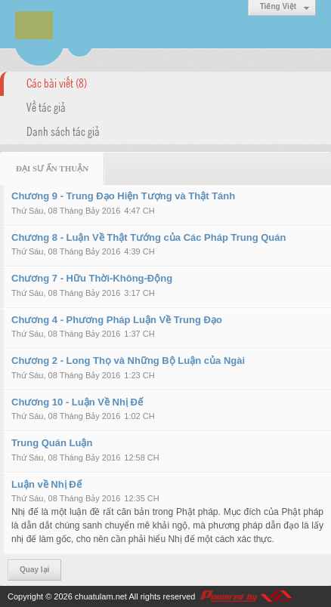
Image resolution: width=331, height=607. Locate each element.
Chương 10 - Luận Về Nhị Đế (77, 402)
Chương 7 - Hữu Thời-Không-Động (91, 278)
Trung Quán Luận (51, 442)
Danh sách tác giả (63, 130)
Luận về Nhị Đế (46, 484)
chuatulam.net (101, 596)
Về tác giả (46, 106)
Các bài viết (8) (56, 82)
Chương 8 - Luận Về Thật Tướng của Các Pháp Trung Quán (148, 237)
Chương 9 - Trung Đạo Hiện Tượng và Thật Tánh (123, 196)
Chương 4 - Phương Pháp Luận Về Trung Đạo (116, 319)
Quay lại (34, 569)
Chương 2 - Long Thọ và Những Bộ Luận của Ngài (128, 360)
